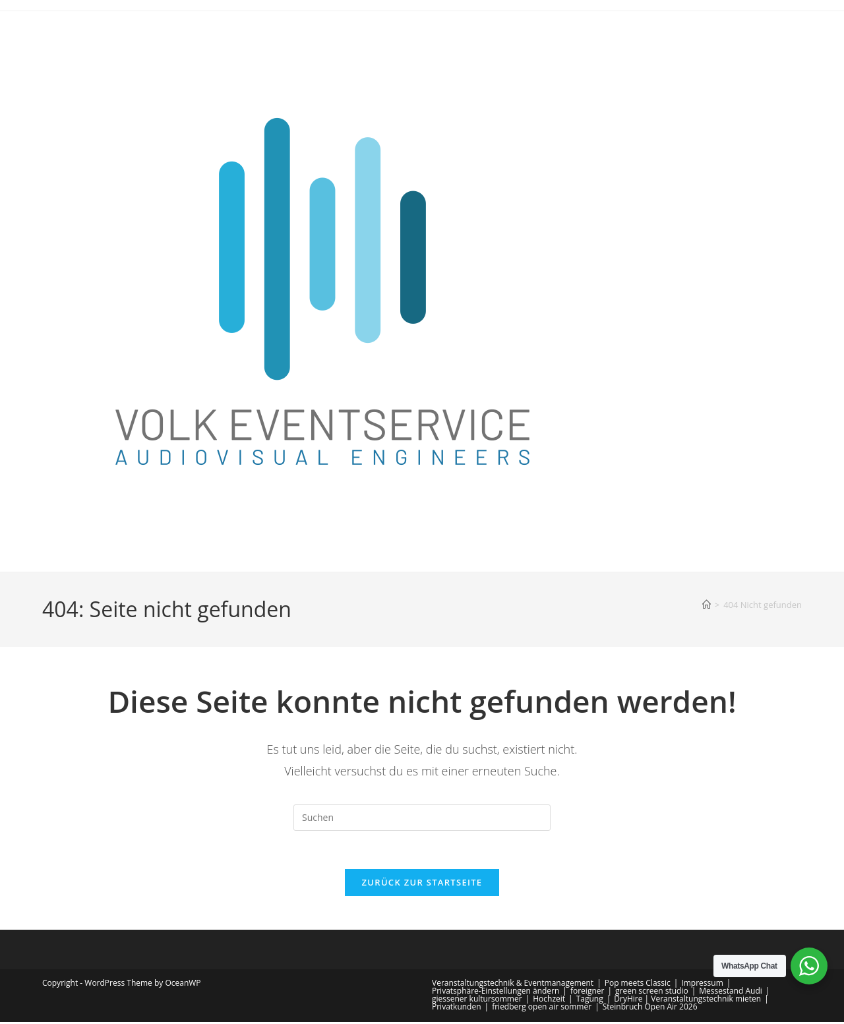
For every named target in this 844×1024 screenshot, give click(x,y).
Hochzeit (549, 1000)
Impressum (702, 984)
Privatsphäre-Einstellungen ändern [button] (495, 992)
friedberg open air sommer (541, 1008)
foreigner (587, 992)
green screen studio (651, 992)
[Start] (706, 605)
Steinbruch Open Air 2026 (650, 1008)
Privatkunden (456, 1008)
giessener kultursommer (477, 1000)
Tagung (589, 1000)
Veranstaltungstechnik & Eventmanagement (512, 984)
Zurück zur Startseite (422, 884)
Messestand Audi (730, 992)
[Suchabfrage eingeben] (422, 817)
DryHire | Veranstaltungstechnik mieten (687, 1000)
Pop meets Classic (638, 984)
